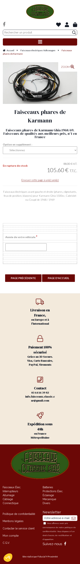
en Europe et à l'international (40, 312)
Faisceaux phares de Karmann (40, 116)
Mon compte (11, 535)
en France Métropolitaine (40, 425)
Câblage (8, 499)
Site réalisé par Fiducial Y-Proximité (40, 556)
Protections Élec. (53, 491)
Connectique (10, 503)
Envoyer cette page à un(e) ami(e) (40, 180)
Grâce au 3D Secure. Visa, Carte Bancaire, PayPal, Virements (40, 351)
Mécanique (49, 499)
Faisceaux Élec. (12, 487)
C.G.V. (6, 542)
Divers (46, 503)
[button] (8, 557)
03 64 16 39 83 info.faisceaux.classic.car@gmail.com (40, 389)
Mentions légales (13, 521)
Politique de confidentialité (19, 513)
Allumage (8, 495)
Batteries (48, 487)
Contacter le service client (19, 528)
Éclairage (48, 495)
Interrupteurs (10, 491)
